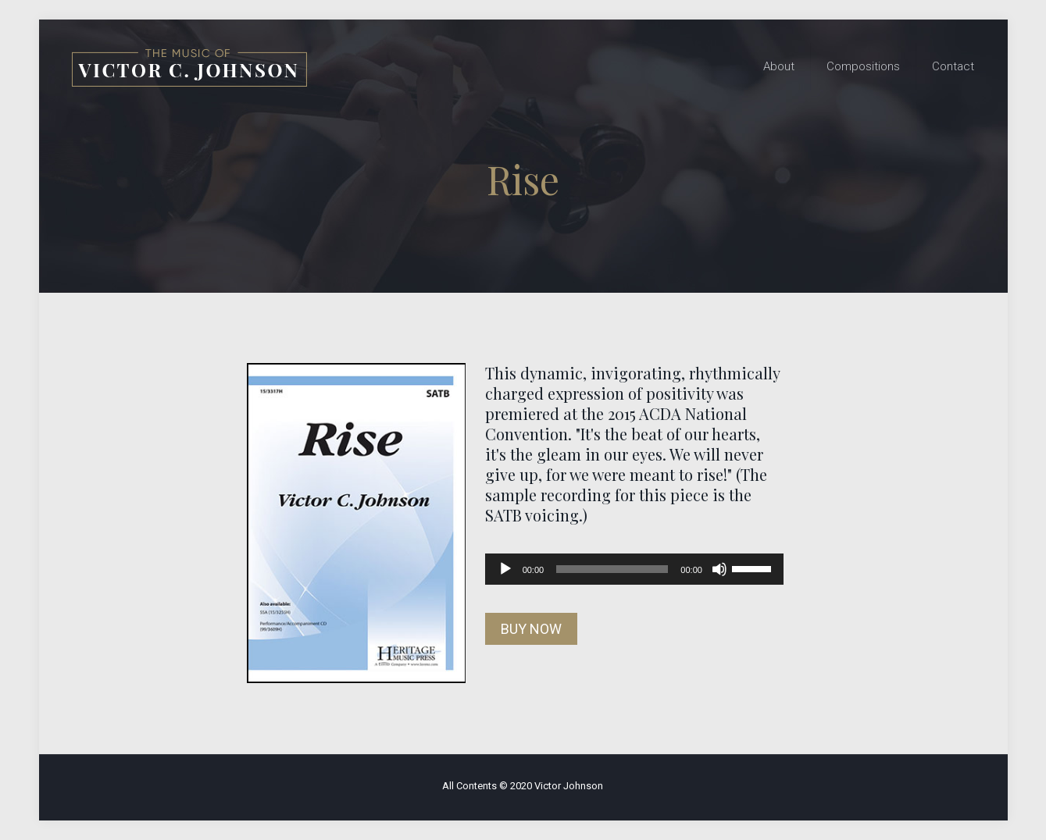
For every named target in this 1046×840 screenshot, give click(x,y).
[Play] (505, 569)
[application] (634, 569)
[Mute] (719, 569)
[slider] (612, 569)
